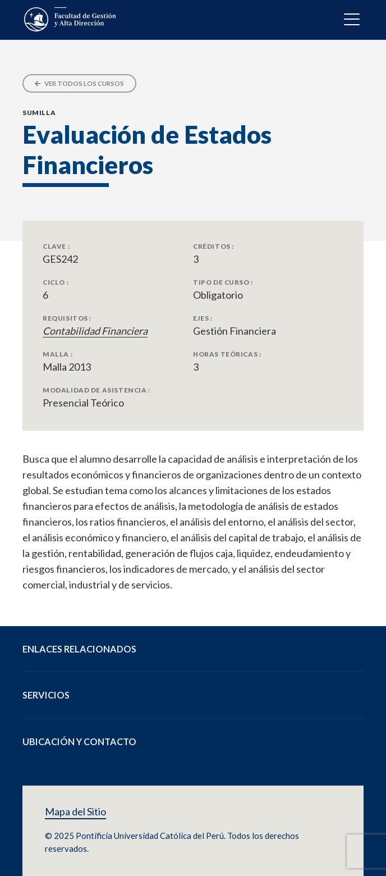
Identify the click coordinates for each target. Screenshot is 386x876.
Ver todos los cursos (79, 83)
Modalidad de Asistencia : (96, 390)
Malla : (57, 354)
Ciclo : (55, 282)
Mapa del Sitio (75, 812)
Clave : (56, 246)
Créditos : (213, 246)
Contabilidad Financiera (95, 331)
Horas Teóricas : (227, 354)
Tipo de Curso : (223, 282)
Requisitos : (67, 318)
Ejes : (203, 318)
